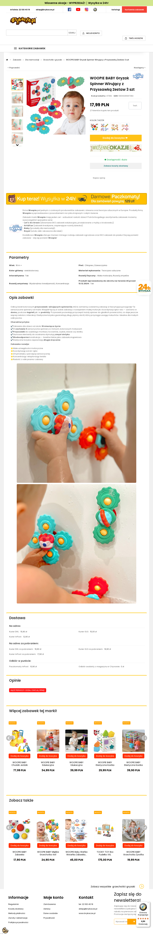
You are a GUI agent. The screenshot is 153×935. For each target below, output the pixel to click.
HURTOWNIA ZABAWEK (134, 9)
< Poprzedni (14, 67)
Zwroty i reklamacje (17, 917)
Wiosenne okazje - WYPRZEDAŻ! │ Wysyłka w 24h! (76, 3)
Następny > (139, 67)
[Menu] (148, 903)
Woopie (45, 309)
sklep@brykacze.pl (88, 908)
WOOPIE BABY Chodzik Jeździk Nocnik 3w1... (20, 765)
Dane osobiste (50, 913)
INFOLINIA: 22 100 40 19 (20, 9)
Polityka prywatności (18, 922)
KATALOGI (116, 9)
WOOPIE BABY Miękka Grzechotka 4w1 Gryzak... (48, 855)
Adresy (46, 908)
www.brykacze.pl (87, 913)
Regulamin (13, 904)
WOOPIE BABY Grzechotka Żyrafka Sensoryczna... (133, 855)
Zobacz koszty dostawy (116, 165)
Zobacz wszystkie (113, 886)
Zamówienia (49, 904)
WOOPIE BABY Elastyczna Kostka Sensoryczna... (105, 765)
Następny (17, 144)
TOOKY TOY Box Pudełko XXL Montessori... (105, 855)
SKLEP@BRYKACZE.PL (45, 9)
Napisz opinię (99, 178)
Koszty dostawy (15, 908)
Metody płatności (16, 913)
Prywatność (49, 917)
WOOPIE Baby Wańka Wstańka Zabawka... (76, 853)
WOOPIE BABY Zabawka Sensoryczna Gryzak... (19, 855)
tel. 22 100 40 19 (86, 904)
